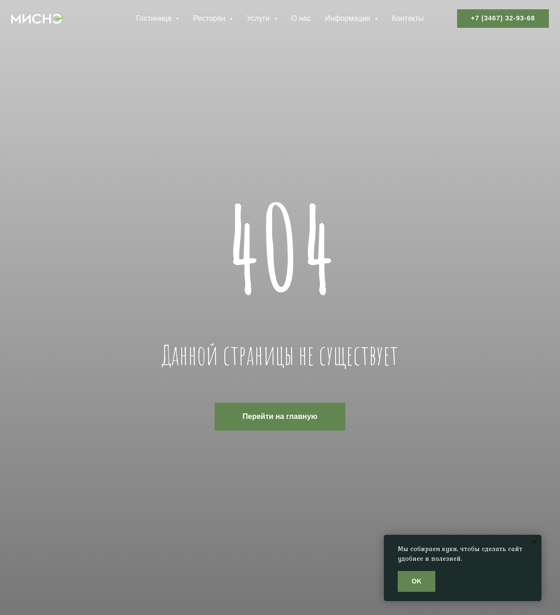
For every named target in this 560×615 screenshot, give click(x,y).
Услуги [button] (259, 18)
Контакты (408, 18)
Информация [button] (348, 18)
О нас (301, 18)
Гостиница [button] (154, 18)
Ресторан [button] (210, 18)
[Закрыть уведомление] (534, 541)
